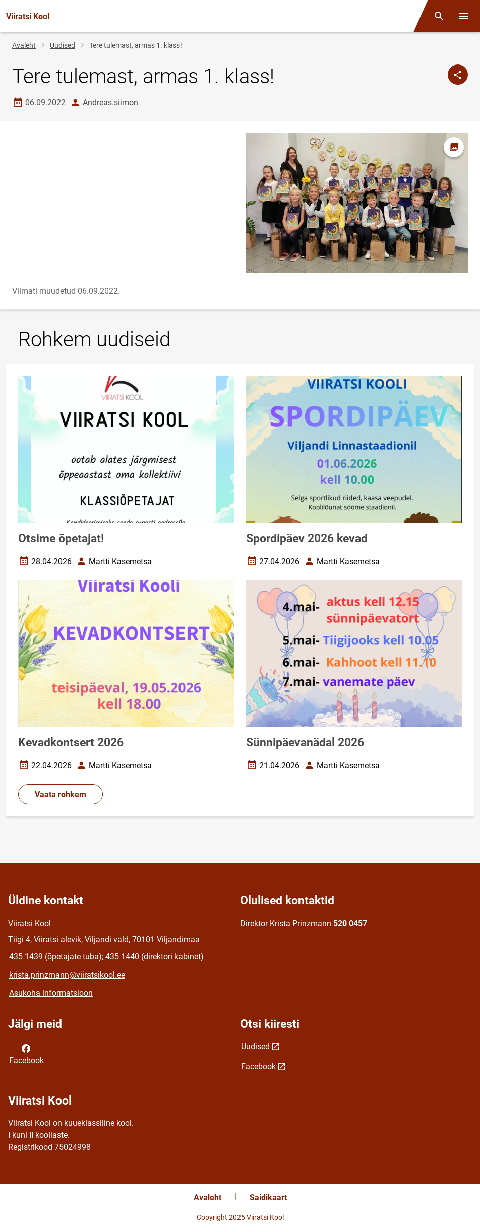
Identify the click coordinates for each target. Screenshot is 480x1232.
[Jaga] (458, 74)
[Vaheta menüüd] (463, 16)
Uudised (62, 45)
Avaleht (24, 45)
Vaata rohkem (60, 794)
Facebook (26, 1054)
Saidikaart (268, 1197)
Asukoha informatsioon (51, 993)
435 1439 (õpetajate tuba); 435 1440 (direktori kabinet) (106, 956)
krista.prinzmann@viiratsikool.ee (67, 975)
